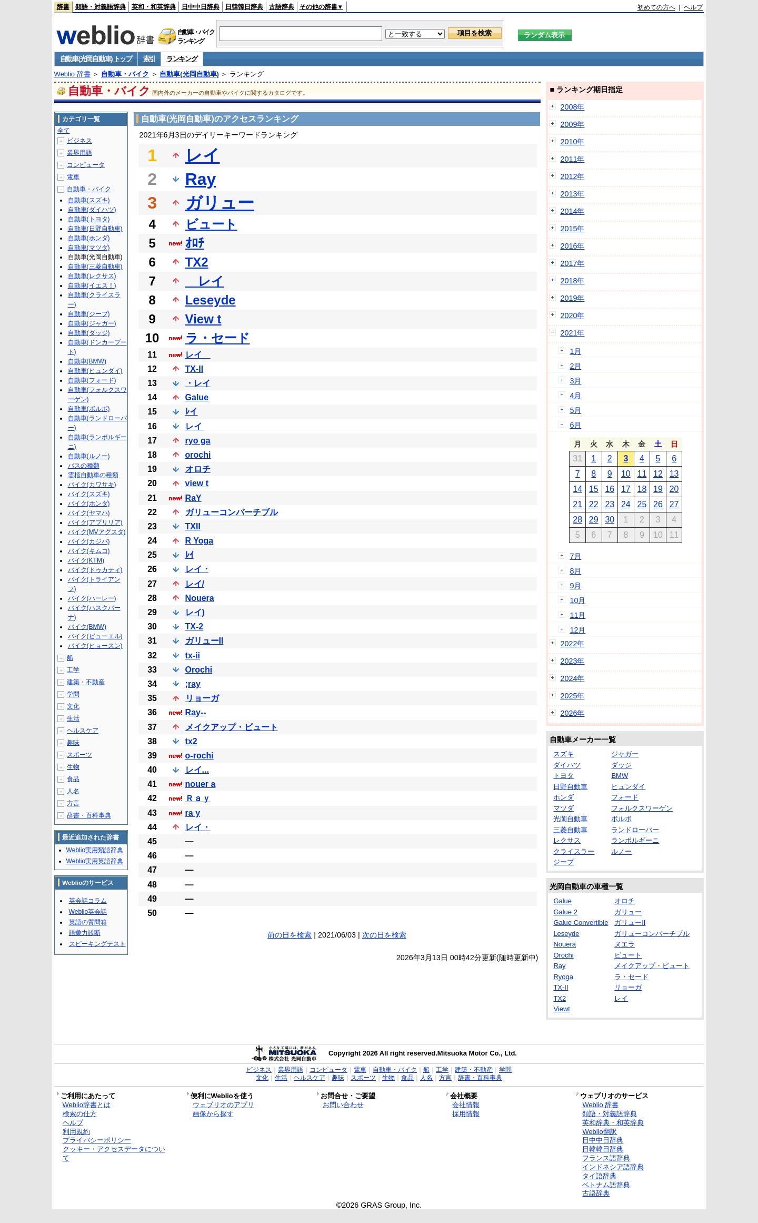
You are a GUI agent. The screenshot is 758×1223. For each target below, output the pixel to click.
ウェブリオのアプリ (223, 1105)
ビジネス (79, 140)
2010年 (572, 141)
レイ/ (194, 583)
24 (626, 504)
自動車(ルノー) (89, 456)
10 (626, 473)
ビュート (211, 224)
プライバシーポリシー (97, 1140)
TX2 (196, 262)
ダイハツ (567, 765)
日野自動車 (570, 787)
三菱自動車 (570, 830)
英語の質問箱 (88, 922)
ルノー (621, 851)
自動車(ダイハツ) (92, 209)
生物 (73, 767)
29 (594, 519)
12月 (577, 630)
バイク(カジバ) (89, 541)
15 (594, 489)
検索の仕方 (80, 1114)
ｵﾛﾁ (194, 243)
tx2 (191, 741)
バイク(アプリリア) (95, 522)
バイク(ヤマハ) (89, 513)
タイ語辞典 (599, 1176)
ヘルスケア (82, 730)
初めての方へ (656, 7)
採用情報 (466, 1114)
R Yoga (199, 540)
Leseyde (210, 300)
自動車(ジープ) (89, 314)
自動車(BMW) (87, 361)
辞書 (63, 7)
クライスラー (573, 851)
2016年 (572, 246)
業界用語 (79, 152)
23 (609, 504)
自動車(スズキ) (89, 200)
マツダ (563, 808)
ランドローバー (635, 830)
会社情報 (466, 1105)
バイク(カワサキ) (92, 484)
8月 (575, 571)
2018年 (572, 281)
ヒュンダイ (628, 787)
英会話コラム (88, 900)
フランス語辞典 (606, 1158)
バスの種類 (83, 465)
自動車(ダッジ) (89, 333)
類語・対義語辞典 (100, 7)
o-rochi (199, 755)
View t (203, 319)
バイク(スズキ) (89, 494)
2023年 (572, 661)
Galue (196, 397)
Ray (200, 179)
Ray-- (195, 712)
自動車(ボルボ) (89, 408)
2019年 (572, 298)
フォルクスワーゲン (642, 808)
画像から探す (213, 1114)
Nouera (199, 598)
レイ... (197, 769)
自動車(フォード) (92, 380)
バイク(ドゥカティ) (95, 570)
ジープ (563, 862)
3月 (575, 381)
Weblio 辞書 (72, 74)
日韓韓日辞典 (244, 7)
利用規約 (76, 1132)
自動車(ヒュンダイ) (95, 370)
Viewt (561, 1009)
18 (642, 489)
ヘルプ (693, 7)
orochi (198, 454)
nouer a (200, 784)
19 (658, 489)
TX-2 (194, 626)
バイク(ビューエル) (95, 636)
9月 (575, 585)
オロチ (198, 469)
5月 (575, 410)
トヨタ (563, 776)
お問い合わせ (343, 1105)
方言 (73, 803)
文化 (73, 706)
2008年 (572, 107)
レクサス (567, 840)
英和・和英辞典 (154, 7)
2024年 (572, 678)
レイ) (195, 612)
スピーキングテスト (97, 944)
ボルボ (621, 819)
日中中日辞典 (201, 7)
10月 (577, 600)
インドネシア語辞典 (613, 1167)
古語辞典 (281, 7)
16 (609, 489)
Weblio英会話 (88, 911)
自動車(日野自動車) (95, 228)
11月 (577, 615)
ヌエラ (624, 944)
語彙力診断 (85, 932)
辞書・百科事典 (89, 815)
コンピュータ (86, 165)
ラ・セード (217, 338)
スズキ (563, 754)
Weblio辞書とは (87, 1105)
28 (577, 519)
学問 (73, 694)
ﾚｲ (189, 554)
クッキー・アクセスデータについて (114, 1153)
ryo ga (198, 440)
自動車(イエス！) (92, 285)
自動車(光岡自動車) (189, 74)
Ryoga (563, 977)
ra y (192, 812)
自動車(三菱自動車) (95, 266)
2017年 (572, 263)
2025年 (572, 696)
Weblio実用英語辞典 (94, 861)
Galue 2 (565, 912)
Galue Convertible (580, 922)
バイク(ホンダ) (89, 503)
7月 (575, 556)
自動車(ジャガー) (92, 323)
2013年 (572, 194)
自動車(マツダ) (89, 247)
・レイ (198, 383)
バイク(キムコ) (89, 551)
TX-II (194, 368)
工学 (73, 670)
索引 (149, 59)
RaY (193, 498)
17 (626, 489)
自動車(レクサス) (92, 276)
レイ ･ (196, 569)
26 (658, 504)
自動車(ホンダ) (89, 238)
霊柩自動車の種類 (93, 475)
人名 (73, 791)
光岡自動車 (570, 819)
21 (577, 504)
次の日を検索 (384, 935)
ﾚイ (191, 411)
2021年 (572, 333)
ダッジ (621, 765)
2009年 (572, 124)
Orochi (199, 669)
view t (196, 483)
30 (609, 519)
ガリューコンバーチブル (231, 512)
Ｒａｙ (198, 798)
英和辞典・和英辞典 (613, 1123)
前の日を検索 (289, 935)
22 (594, 504)
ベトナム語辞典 (606, 1185)
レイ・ (198, 827)
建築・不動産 (86, 682)
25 (642, 504)
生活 (73, 718)
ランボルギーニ (635, 840)
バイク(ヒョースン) (95, 645)
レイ (202, 155)
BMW (619, 776)
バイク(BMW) (87, 626)
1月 (575, 351)
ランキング (181, 59)
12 (658, 473)
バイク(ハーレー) (92, 598)
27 (674, 504)
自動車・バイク (125, 74)
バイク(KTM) (86, 560)
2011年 (572, 159)
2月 (575, 366)
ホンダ (563, 797)
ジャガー (625, 754)
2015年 (572, 228)
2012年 (572, 176)
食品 (73, 779)
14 (577, 489)
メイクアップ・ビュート (231, 727)
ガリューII (204, 640)
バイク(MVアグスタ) (97, 532)
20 (674, 489)
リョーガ (202, 698)
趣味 (73, 742)
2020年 (572, 315)
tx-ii (192, 655)
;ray (193, 683)
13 (674, 473)
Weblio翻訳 (599, 1132)
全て (63, 130)
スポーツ (79, 754)
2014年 (572, 211)
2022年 (572, 643)
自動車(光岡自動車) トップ (96, 59)
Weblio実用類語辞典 (94, 850)
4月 (575, 395)
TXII (193, 526)
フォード (625, 797)
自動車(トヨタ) (89, 219)
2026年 (572, 713)
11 (642, 473)
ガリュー (219, 202)
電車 (73, 177)
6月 (575, 425)
